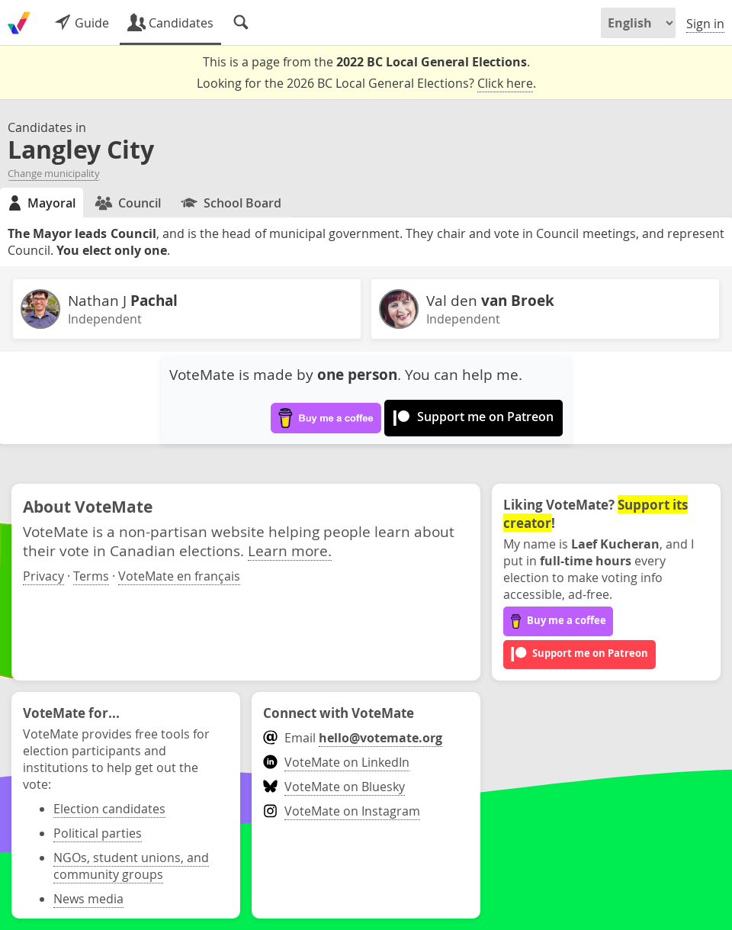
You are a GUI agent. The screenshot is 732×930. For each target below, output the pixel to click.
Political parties (97, 833)
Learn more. (290, 550)
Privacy (43, 576)
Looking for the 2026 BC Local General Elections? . (366, 83)
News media (88, 898)
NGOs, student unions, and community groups (131, 866)
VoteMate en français (179, 576)
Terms (91, 576)
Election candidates (109, 808)
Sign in (705, 23)
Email (352, 737)
